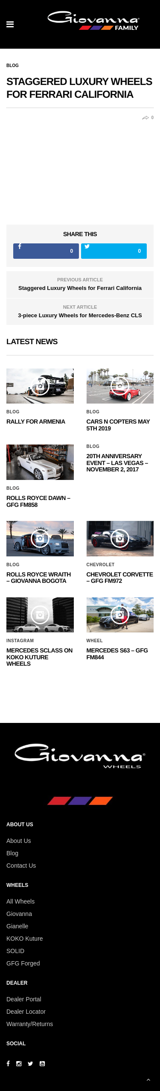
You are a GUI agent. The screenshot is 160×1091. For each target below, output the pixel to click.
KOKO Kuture (24, 938)
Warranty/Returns (29, 1024)
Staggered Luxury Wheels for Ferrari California (80, 288)
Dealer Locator (26, 1011)
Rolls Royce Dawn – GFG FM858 (38, 501)
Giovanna (19, 913)
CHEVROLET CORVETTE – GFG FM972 (120, 577)
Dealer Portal (23, 999)
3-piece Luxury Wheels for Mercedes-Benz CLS (80, 315)
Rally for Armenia (35, 421)
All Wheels (20, 901)
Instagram (20, 641)
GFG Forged (23, 963)
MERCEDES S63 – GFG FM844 (117, 653)
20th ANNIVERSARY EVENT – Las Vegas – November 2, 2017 (117, 463)
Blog (12, 66)
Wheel (95, 641)
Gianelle (17, 926)
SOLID (15, 951)
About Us (18, 840)
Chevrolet (101, 565)
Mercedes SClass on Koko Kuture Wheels (39, 657)
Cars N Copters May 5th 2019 (118, 424)
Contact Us (21, 865)
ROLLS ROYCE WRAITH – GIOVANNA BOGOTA (38, 577)
